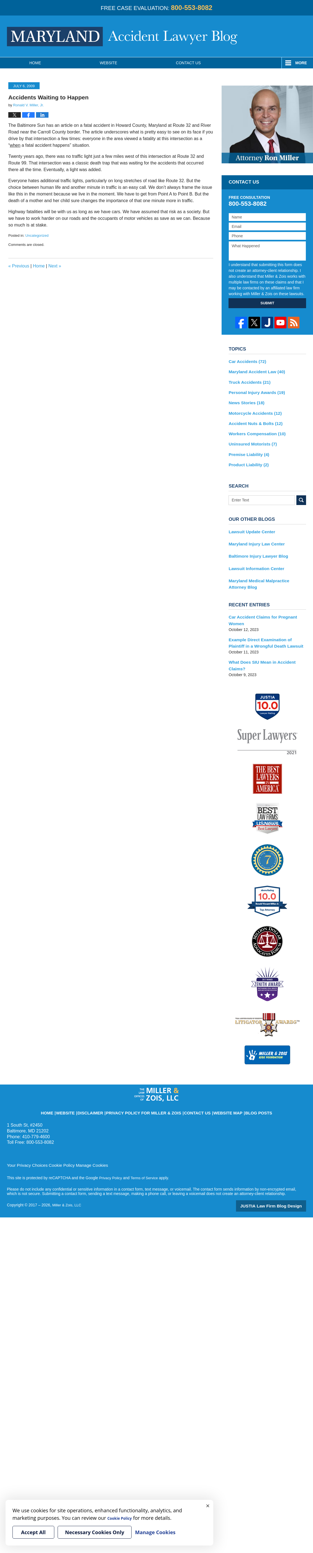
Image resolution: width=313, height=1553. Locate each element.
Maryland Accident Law (254, 371)
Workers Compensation (254, 429)
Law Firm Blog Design (279, 1178)
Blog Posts (240, 1083)
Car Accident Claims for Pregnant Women (267, 606)
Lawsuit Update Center (250, 524)
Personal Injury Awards (254, 390)
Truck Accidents (247, 380)
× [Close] (208, 1505)
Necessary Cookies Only (94, 1532)
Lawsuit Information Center (254, 559)
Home (35, 63)
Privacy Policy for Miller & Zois (147, 1083)
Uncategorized (36, 235)
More (301, 63)
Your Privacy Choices (25, 1138)
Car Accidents (245, 361)
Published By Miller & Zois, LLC (283, 36)
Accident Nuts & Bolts (253, 419)
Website (108, 63)
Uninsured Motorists (250, 438)
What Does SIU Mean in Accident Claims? (267, 642)
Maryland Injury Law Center (254, 536)
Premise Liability (247, 448)
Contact (188, 63)
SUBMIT (267, 303)
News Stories (245, 400)
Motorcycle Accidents (252, 409)
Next (54, 266)
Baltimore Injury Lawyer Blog (255, 547)
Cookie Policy (56, 1138)
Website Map (214, 1083)
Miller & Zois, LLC (67, 1178)
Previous (18, 266)
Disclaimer (105, 1083)
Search (301, 493)
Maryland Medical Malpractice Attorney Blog (264, 573)
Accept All (33, 1532)
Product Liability (247, 458)
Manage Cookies (83, 1138)
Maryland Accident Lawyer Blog (122, 36)
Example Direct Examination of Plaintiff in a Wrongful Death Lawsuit (267, 624)
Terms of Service (146, 1151)
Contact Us (189, 1083)
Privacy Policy (111, 1151)
